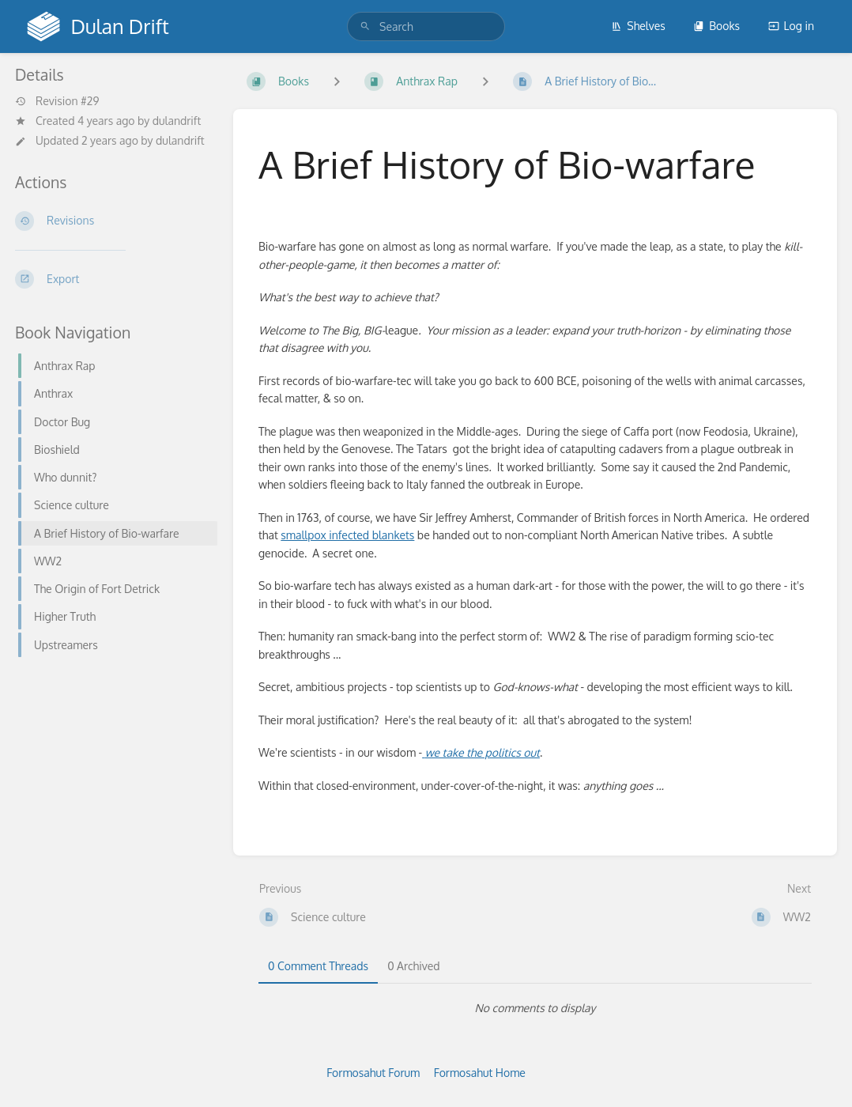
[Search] (365, 26)
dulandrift (177, 120)
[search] (426, 26)
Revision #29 (57, 101)
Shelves (638, 25)
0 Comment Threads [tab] (318, 966)
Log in (791, 25)
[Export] (111, 279)
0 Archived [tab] (413, 966)
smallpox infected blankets (347, 535)
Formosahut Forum (373, 1072)
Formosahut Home (480, 1072)
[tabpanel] (535, 1008)
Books (716, 25)
